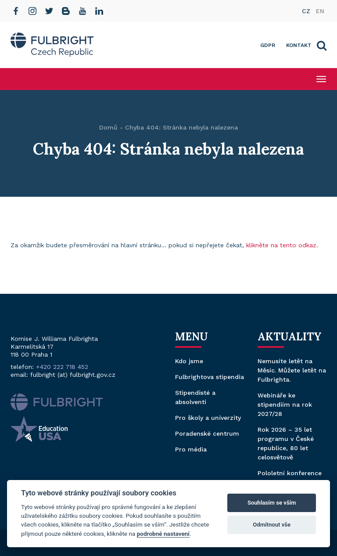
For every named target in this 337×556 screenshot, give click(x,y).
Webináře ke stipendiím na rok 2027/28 (285, 404)
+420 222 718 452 (62, 366)
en (320, 10)
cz (306, 10)
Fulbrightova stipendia (209, 376)
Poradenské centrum (207, 433)
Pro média (191, 449)
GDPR (267, 45)
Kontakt (299, 45)
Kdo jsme (189, 361)
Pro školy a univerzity (208, 417)
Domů (108, 127)
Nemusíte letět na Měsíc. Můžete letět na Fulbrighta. (292, 370)
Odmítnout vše (271, 524)
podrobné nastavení (163, 533)
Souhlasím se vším (271, 502)
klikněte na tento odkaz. (282, 245)
